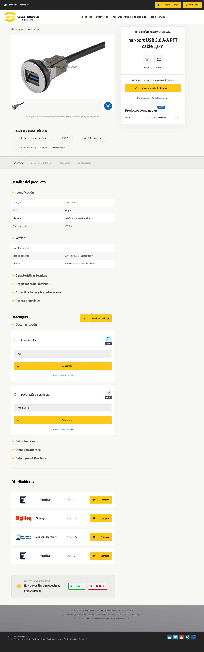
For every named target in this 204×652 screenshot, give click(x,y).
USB (21, 29)
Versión (20, 238)
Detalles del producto (41, 162)
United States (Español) (15, 5)
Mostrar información (61, 375)
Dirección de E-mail (98, 614)
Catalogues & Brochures (31, 458)
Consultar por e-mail (160, 98)
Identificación (24, 192)
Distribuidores (143, 98)
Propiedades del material (32, 284)
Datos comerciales (27, 301)
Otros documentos (27, 450)
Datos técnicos (25, 441)
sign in (171, 80)
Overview (18, 162)
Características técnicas (31, 275)
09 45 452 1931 (34, 29)
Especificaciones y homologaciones (38, 292)
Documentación (26, 324)
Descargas (65, 162)
